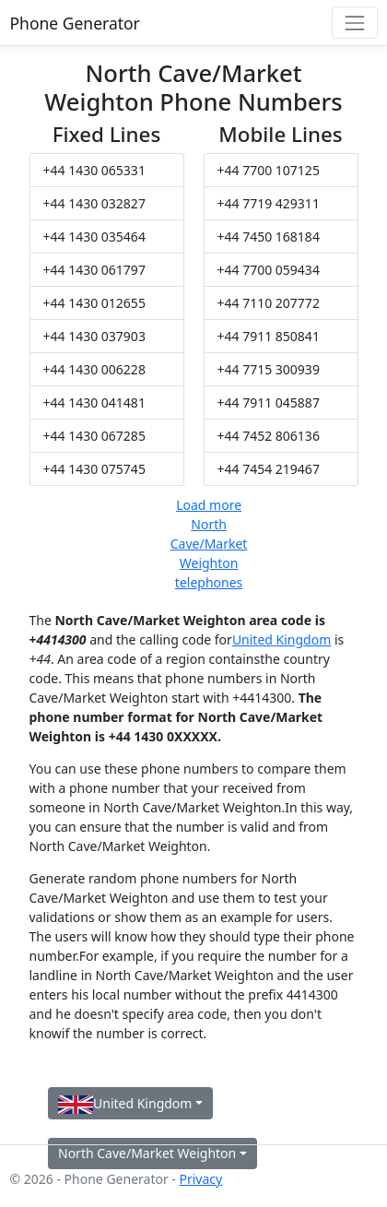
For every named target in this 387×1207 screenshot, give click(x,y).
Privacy (200, 1179)
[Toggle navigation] (354, 22)
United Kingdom (281, 639)
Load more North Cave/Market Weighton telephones (209, 543)
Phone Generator (75, 23)
